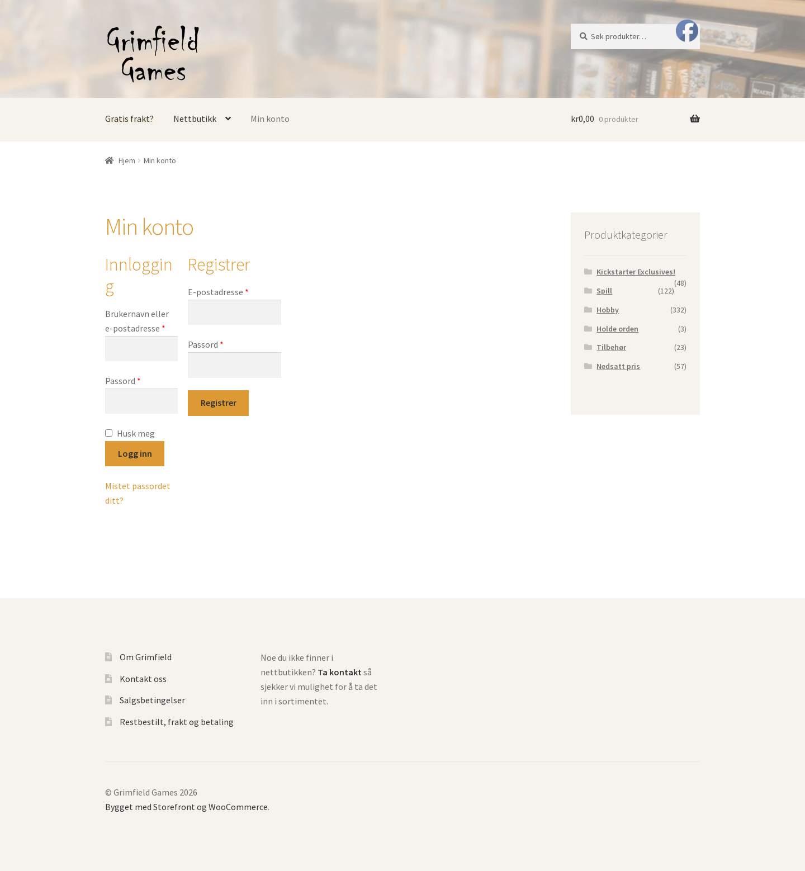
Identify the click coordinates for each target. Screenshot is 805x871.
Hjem (127, 160)
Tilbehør (611, 347)
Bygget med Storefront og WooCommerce (186, 806)
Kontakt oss (143, 678)
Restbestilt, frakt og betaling (177, 721)
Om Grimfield (146, 656)
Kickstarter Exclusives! (635, 272)
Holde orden (617, 329)
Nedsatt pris (618, 366)
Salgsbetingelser (152, 700)
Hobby (607, 310)
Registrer (218, 402)
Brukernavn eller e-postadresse (137, 321)
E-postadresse (218, 291)
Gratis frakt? (129, 118)
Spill (604, 291)
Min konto (270, 118)
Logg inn (135, 453)
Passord (123, 380)
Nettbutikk (194, 118)
